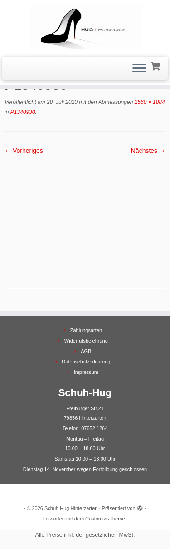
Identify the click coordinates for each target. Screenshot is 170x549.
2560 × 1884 (149, 102)
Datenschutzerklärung (86, 361)
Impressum (86, 372)
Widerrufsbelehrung (86, 340)
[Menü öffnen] (139, 68)
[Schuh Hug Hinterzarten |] (85, 27)
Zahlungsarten (86, 330)
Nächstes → (148, 150)
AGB (86, 351)
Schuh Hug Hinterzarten (70, 508)
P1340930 (22, 112)
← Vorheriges (24, 150)
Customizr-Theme (105, 518)
